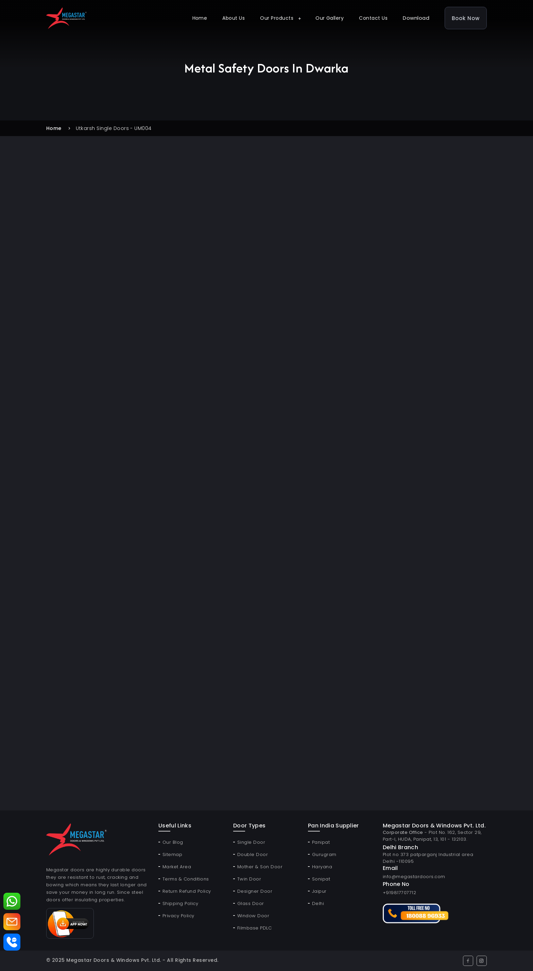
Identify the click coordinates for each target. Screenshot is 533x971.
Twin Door (249, 879)
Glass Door (250, 903)
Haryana (322, 866)
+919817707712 (399, 892)
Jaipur (319, 891)
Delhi (318, 903)
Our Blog (172, 842)
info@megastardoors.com (414, 876)
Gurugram (324, 854)
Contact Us (373, 18)
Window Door (253, 915)
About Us (233, 18)
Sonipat (321, 879)
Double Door (252, 854)
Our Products (276, 18)
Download (416, 17)
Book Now (466, 18)
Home (199, 18)
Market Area (176, 866)
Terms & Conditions (185, 879)
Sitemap (172, 854)
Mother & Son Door (259, 866)
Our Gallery (329, 18)
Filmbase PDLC (254, 928)
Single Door (251, 842)
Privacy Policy (178, 915)
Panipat (321, 842)
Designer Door (254, 891)
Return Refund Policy (186, 891)
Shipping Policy (180, 903)
